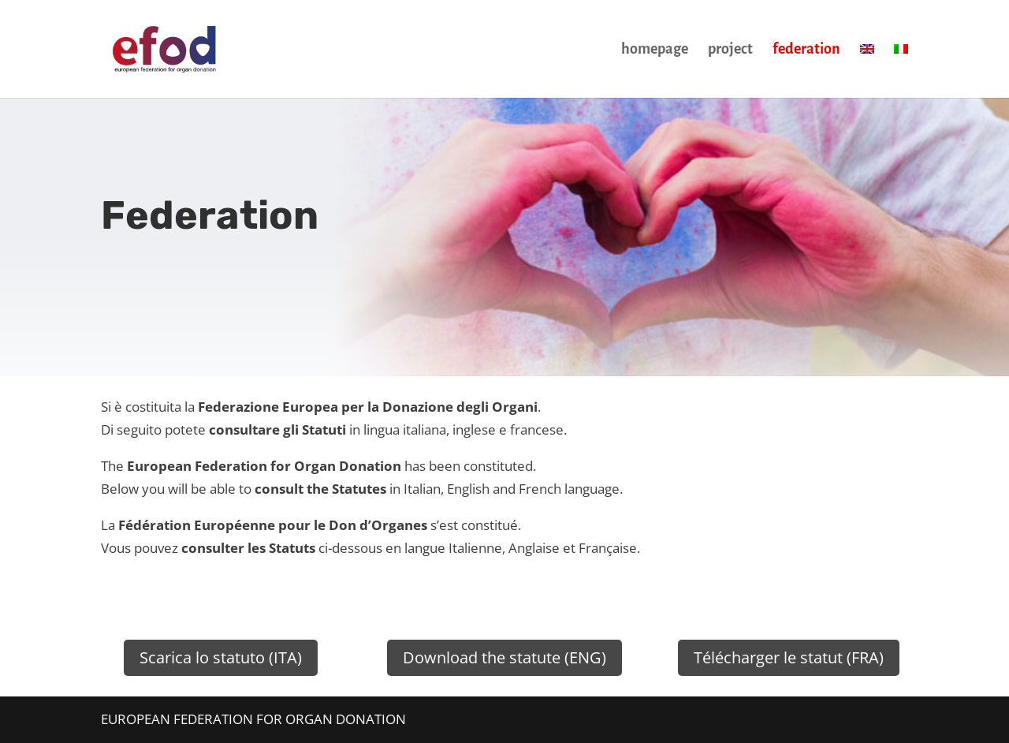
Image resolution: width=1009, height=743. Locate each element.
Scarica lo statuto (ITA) (221, 657)
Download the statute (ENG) (504, 657)
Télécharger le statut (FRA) (789, 657)
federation (806, 50)
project (730, 50)
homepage (654, 50)
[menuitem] (867, 70)
